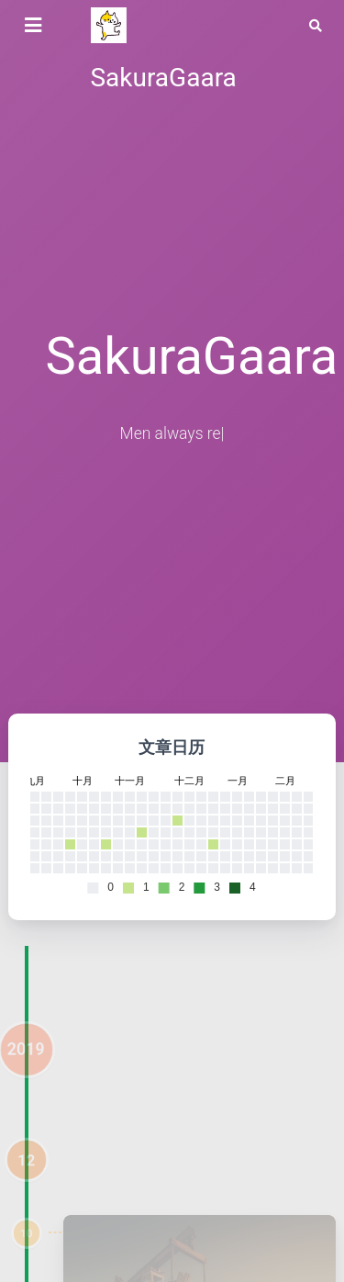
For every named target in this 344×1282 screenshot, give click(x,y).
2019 (26, 1062)
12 (26, 1173)
